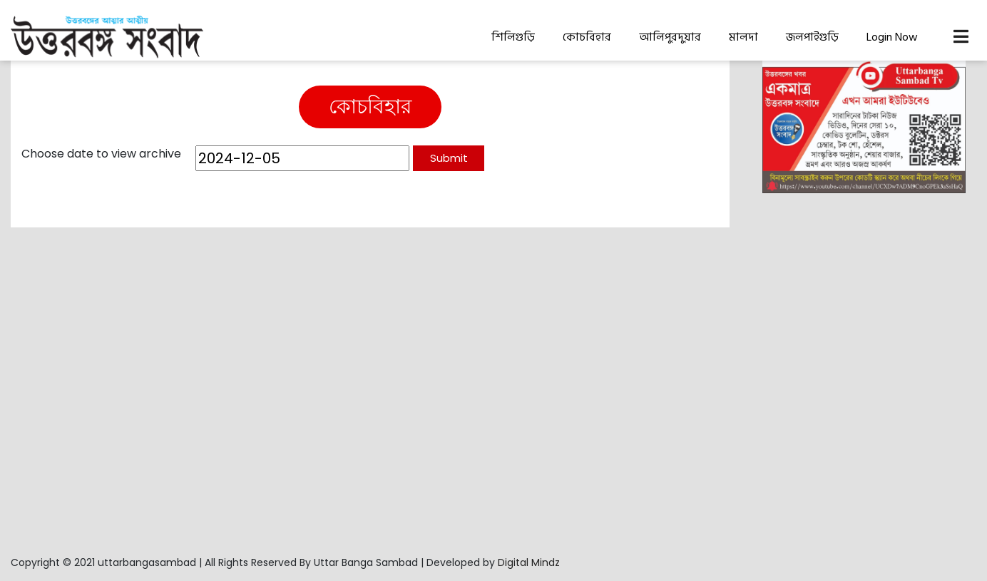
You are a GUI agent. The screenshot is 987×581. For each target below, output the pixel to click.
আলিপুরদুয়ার (670, 37)
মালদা (743, 37)
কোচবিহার (587, 37)
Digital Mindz (529, 562)
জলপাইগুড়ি (812, 37)
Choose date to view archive (101, 153)
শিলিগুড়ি (513, 37)
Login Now (892, 37)
